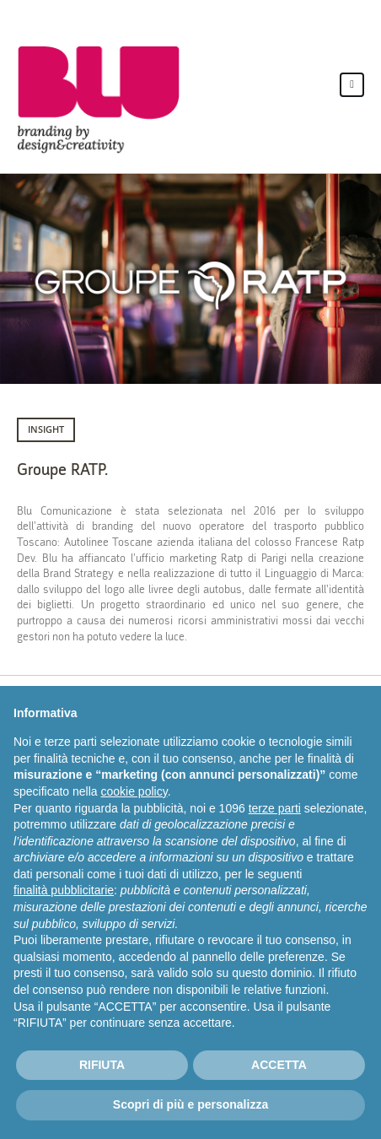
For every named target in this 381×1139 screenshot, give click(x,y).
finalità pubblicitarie (63, 890)
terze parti (275, 808)
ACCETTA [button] (279, 1065)
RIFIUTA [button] (102, 1065)
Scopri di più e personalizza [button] (190, 1104)
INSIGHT (46, 429)
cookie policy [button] (134, 791)
